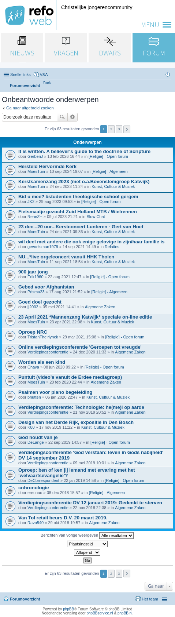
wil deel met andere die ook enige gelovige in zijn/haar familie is (91, 241)
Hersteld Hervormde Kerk (47, 166)
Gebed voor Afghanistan (46, 287)
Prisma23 (35, 292)
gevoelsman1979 (42, 246)
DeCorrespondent (43, 480)
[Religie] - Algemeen (109, 171)
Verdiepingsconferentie (47, 352)
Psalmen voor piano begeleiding (55, 392)
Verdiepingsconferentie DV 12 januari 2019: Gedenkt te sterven (90, 502)
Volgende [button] (126, 129)
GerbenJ (35, 156)
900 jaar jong (33, 272)
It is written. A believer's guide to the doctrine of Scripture (84, 151)
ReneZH (34, 216)
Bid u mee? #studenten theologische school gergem (78, 196)
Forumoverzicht (25, 599)
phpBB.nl (125, 613)
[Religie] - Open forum (108, 156)
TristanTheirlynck (42, 337)
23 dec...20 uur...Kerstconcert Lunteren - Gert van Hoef (81, 226)
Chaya (33, 367)
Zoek (62, 117)
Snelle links (20, 74)
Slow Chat (96, 216)
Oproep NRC (32, 332)
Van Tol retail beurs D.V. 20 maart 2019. (62, 517)
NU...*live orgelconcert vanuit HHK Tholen (66, 256)
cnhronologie (33, 487)
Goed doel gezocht (40, 302)
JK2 (30, 201)
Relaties (112, 246)
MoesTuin (36, 171)
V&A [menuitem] (44, 74)
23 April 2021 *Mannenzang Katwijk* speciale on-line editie (85, 317)
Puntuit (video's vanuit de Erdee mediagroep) (70, 377)
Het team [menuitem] (150, 599)
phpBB (68, 609)
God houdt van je (38, 437)
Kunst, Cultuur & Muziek (113, 186)
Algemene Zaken (100, 307)
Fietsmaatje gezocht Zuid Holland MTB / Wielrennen (77, 211)
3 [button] (119, 129)
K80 (31, 427)
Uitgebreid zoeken (73, 117)
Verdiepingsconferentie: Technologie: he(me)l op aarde (81, 407)
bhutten (34, 397)
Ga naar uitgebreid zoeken (30, 108)
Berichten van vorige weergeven (87, 535)
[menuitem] (47, 83)
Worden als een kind (41, 362)
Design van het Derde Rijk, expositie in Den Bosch (76, 422)
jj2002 (32, 307)
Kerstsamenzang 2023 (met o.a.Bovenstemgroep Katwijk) (83, 181)
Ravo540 (35, 522)
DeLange (35, 442)
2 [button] (111, 129)
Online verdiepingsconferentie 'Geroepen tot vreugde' (80, 347)
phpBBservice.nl (99, 613)
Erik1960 (35, 277)
